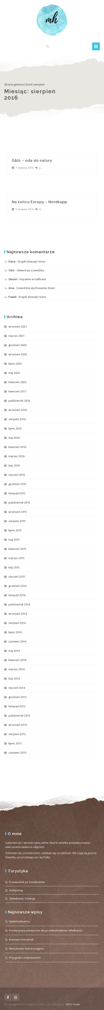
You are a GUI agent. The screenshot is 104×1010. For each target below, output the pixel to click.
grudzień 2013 (17, 697)
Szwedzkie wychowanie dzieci (35, 288)
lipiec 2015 (15, 530)
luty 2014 (14, 678)
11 (40, 209)
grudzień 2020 (17, 345)
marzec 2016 (16, 456)
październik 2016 (19, 400)
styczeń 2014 (16, 688)
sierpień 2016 (17, 419)
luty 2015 (14, 567)
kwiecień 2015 (17, 549)
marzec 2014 (16, 669)
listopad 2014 (16, 595)
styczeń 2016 (16, 475)
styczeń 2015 (16, 576)
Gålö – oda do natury (32, 160)
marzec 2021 (16, 336)
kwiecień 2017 (17, 391)
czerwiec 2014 (17, 641)
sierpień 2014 (17, 623)
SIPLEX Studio (73, 1004)
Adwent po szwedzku (30, 270)
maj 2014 (14, 651)
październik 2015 (19, 502)
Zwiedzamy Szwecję (22, 898)
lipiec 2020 (15, 363)
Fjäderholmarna (19, 921)
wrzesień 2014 (17, 614)
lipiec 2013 (15, 743)
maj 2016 (14, 438)
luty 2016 (14, 465)
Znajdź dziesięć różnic (31, 261)
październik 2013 (19, 715)
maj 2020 (14, 373)
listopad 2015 (16, 493)
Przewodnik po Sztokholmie (27, 882)
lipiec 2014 (15, 632)
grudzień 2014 (17, 586)
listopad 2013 (16, 706)
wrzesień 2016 (17, 410)
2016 (29, 84)
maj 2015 (14, 539)
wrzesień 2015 (17, 512)
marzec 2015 (16, 558)
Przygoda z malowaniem (25, 957)
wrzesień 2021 (17, 326)
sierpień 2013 (17, 734)
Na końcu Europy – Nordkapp (39, 202)
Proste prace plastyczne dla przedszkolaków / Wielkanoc (45, 930)
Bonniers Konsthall (21, 939)
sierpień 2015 (17, 521)
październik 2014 (19, 604)
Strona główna (14, 84)
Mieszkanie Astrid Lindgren (26, 948)
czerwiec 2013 (17, 752)
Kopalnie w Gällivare (33, 279)
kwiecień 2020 (17, 382)
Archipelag (16, 890)
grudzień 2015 (17, 484)
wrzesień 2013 (17, 725)
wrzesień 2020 (17, 354)
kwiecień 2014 (17, 660)
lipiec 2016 (15, 428)
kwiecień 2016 (17, 447)
